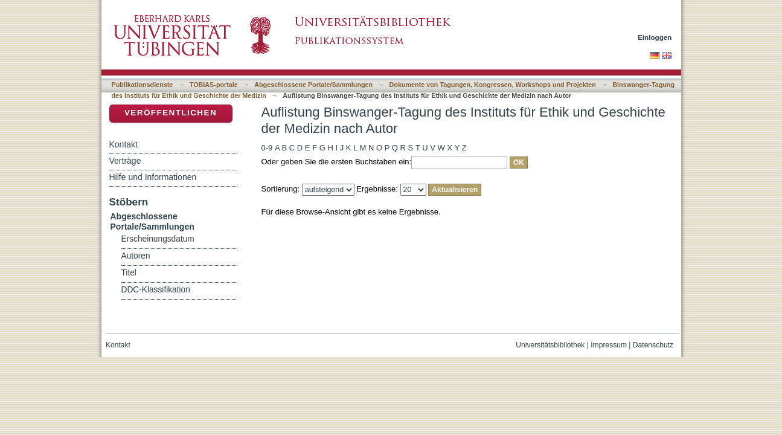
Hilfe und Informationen (153, 177)
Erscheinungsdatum (157, 238)
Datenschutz (653, 345)
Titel (128, 272)
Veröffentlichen (170, 112)
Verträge (125, 161)
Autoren (135, 255)
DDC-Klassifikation (155, 289)
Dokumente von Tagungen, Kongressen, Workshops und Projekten (492, 84)
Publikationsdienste (142, 84)
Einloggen (655, 37)
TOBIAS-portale (214, 84)
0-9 (267, 147)
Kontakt (123, 144)
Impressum (609, 345)
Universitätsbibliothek (550, 345)
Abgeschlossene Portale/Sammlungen (313, 84)
